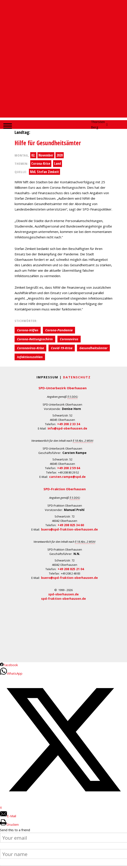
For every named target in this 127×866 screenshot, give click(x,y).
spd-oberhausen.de (63, 594)
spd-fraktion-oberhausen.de (63, 598)
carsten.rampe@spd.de (67, 477)
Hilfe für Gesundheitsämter (48, 143)
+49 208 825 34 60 (71, 525)
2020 (60, 155)
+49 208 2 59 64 (68, 468)
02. (33, 155)
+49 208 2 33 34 (68, 424)
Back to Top (121, 860)
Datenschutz (77, 377)
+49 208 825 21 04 (71, 569)
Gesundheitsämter (93, 348)
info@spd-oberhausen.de (67, 428)
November (45, 155)
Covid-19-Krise (61, 348)
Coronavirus (69, 339)
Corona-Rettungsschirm (35, 339)
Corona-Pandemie (59, 330)
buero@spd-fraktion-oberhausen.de (69, 529)
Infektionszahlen (30, 357)
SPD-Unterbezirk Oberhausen (62, 388)
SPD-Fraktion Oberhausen (64, 489)
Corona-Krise (40, 163)
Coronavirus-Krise (30, 348)
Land (57, 163)
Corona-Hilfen (27, 330)
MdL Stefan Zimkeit (44, 171)
